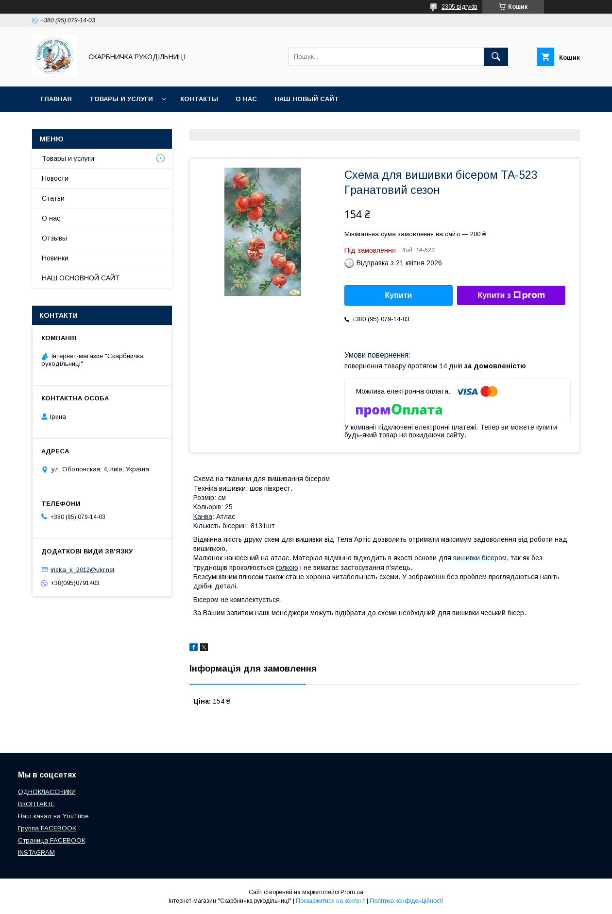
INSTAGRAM (36, 852)
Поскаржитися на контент (330, 900)
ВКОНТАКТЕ (36, 804)
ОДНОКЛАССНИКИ (47, 791)
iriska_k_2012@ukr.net (82, 569)
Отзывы (54, 238)
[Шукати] (496, 57)
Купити (398, 295)
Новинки (55, 258)
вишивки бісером (480, 558)
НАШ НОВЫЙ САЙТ (306, 99)
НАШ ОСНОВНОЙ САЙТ (81, 278)
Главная (56, 99)
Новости (55, 178)
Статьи (53, 198)
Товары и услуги (121, 99)
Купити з (510, 295)
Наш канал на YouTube (53, 816)
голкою (287, 567)
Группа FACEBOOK (47, 828)
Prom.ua (351, 892)
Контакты (199, 99)
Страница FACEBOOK (51, 840)
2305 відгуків (459, 6)
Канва (202, 516)
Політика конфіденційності (406, 900)
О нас (246, 99)
